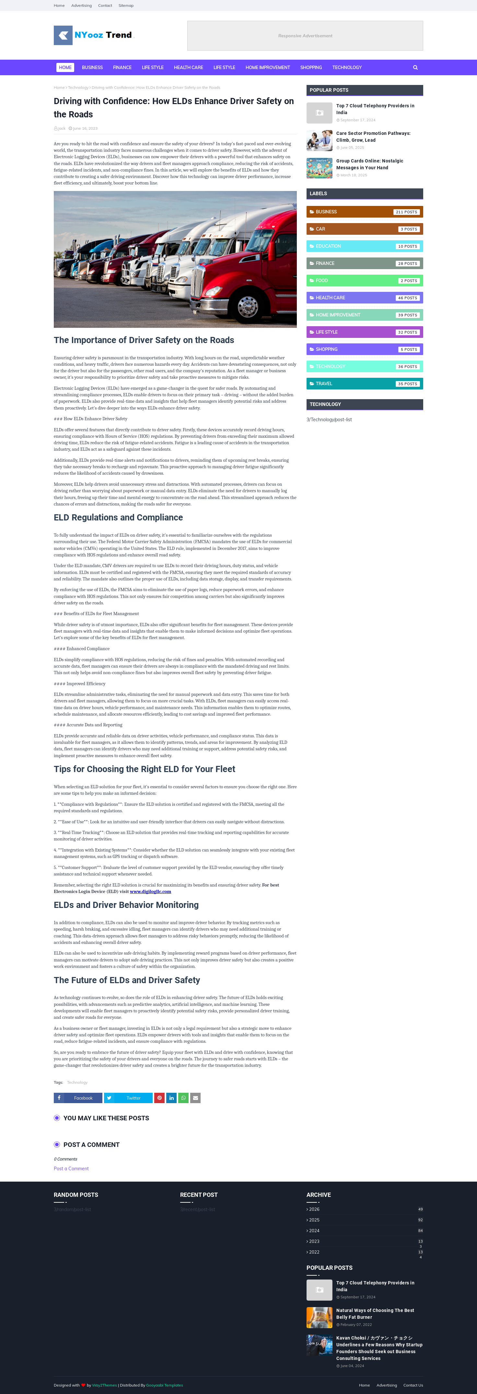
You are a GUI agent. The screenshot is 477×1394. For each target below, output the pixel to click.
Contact (105, 5)
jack (61, 128)
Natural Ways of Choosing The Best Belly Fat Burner (375, 1314)
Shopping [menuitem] (311, 67)
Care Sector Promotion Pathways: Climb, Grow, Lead (373, 137)
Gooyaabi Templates (164, 1385)
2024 (366, 1230)
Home (59, 5)
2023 (366, 1241)
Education (368, 246)
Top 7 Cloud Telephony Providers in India (375, 109)
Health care (368, 298)
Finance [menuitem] (122, 67)
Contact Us (413, 1385)
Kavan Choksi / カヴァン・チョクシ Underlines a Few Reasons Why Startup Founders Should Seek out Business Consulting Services (379, 1348)
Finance (368, 264)
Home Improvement (368, 315)
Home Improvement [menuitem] (268, 67)
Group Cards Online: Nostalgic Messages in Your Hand (369, 164)
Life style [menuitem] (153, 67)
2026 (366, 1209)
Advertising (81, 5)
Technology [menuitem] (347, 67)
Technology (78, 87)
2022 (366, 1252)
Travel (368, 384)
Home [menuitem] (65, 67)
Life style (368, 332)
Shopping (368, 349)
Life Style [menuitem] (224, 67)
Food (368, 281)
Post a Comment (71, 1169)
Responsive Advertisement (305, 35)
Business (368, 212)
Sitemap (126, 5)
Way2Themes (104, 1385)
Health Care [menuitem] (188, 67)
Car (368, 229)
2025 (366, 1219)
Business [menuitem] (92, 67)
